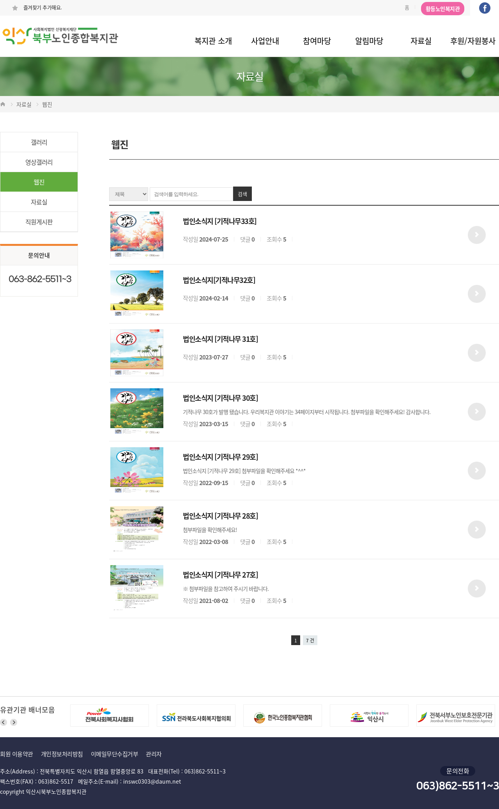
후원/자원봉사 (472, 40)
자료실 (421, 40)
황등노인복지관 (443, 8)
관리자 (154, 754)
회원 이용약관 (16, 754)
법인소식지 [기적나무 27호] (220, 574)
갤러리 (39, 142)
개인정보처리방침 (62, 754)
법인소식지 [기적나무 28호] (220, 515)
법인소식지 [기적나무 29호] (220, 457)
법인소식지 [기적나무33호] (220, 221)
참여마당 (317, 40)
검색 (242, 193)
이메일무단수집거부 (114, 754)
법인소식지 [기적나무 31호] (220, 339)
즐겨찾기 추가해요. (37, 7)
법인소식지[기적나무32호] (219, 280)
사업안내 (265, 40)
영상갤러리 (39, 162)
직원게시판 (39, 221)
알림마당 (369, 40)
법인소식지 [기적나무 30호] (220, 398)
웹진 (39, 182)
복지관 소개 (213, 40)
